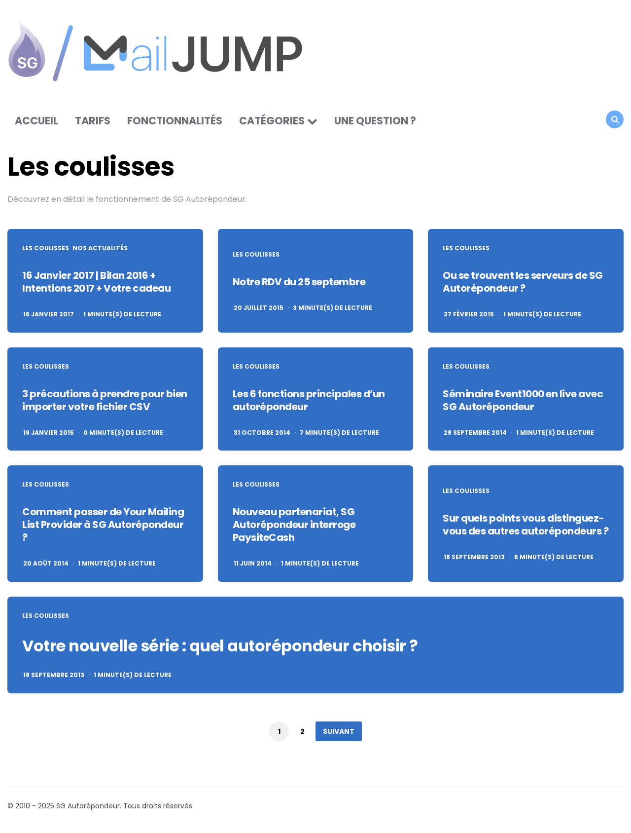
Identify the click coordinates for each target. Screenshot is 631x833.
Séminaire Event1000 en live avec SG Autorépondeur (523, 400)
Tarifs (92, 121)
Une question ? (375, 121)
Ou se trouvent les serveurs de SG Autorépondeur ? (523, 281)
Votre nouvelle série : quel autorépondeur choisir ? (220, 646)
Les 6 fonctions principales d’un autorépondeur (309, 400)
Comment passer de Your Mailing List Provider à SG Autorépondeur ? (103, 524)
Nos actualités (100, 248)
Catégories (272, 121)
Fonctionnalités (174, 121)
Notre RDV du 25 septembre (299, 282)
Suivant (338, 731)
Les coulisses (45, 248)
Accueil (36, 121)
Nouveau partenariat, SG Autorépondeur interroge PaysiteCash (294, 524)
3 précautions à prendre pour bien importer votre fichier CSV (104, 400)
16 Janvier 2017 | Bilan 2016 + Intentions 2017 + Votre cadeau (96, 281)
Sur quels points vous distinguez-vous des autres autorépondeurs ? (525, 524)
